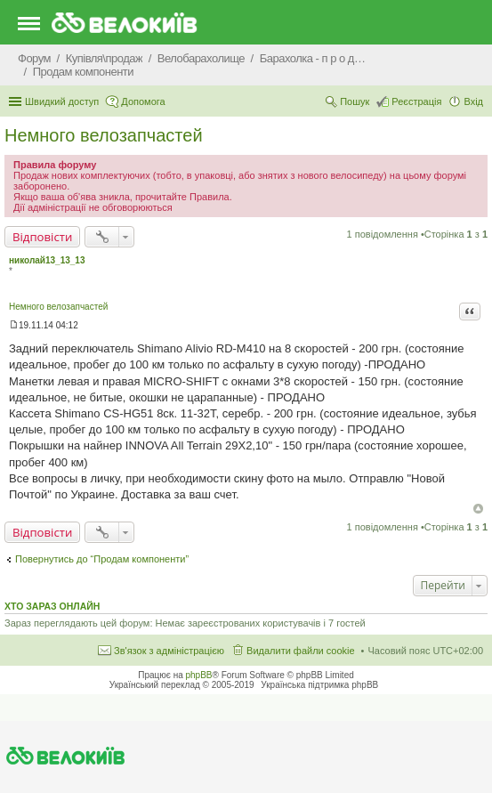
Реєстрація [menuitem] (416, 101)
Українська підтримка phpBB (319, 685)
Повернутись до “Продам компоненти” (102, 559)
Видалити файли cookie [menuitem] (300, 650)
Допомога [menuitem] (143, 101)
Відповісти (42, 237)
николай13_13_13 (47, 260)
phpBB (199, 675)
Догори (478, 509)
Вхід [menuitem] (473, 101)
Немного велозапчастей (103, 135)
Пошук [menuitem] (354, 101)
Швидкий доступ (62, 101)
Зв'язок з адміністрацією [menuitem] (169, 650)
